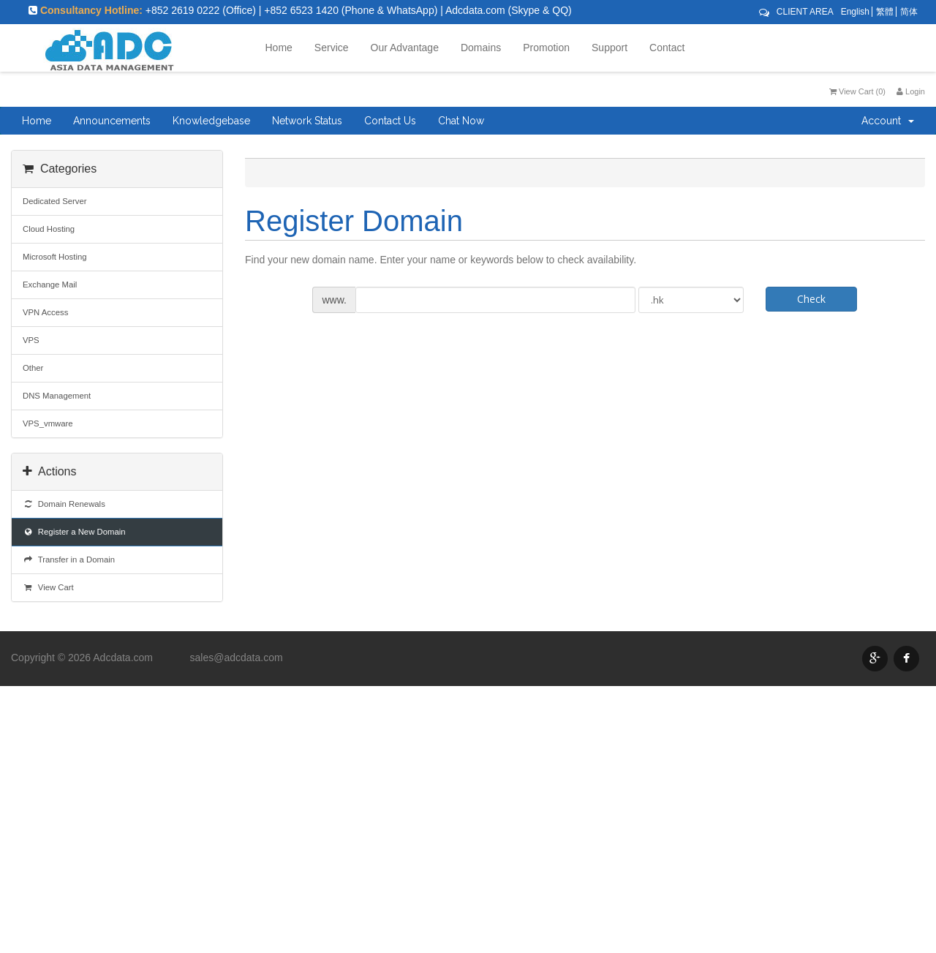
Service (331, 47)
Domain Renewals (64, 504)
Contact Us (390, 121)
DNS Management (57, 395)
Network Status (307, 121)
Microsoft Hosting (55, 256)
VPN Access (45, 312)
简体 (909, 12)
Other (33, 368)
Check (811, 299)
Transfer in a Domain (69, 559)
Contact (666, 47)
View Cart (48, 587)
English (855, 12)
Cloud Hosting (49, 229)
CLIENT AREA (805, 12)
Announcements (112, 121)
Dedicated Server (55, 201)
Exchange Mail (50, 284)
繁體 (885, 12)
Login (911, 91)
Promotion (546, 47)
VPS (31, 340)
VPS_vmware (48, 423)
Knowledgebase (211, 121)
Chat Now (461, 121)
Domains (481, 47)
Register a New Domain (74, 531)
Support (609, 47)
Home (278, 47)
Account (887, 121)
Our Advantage (405, 47)
